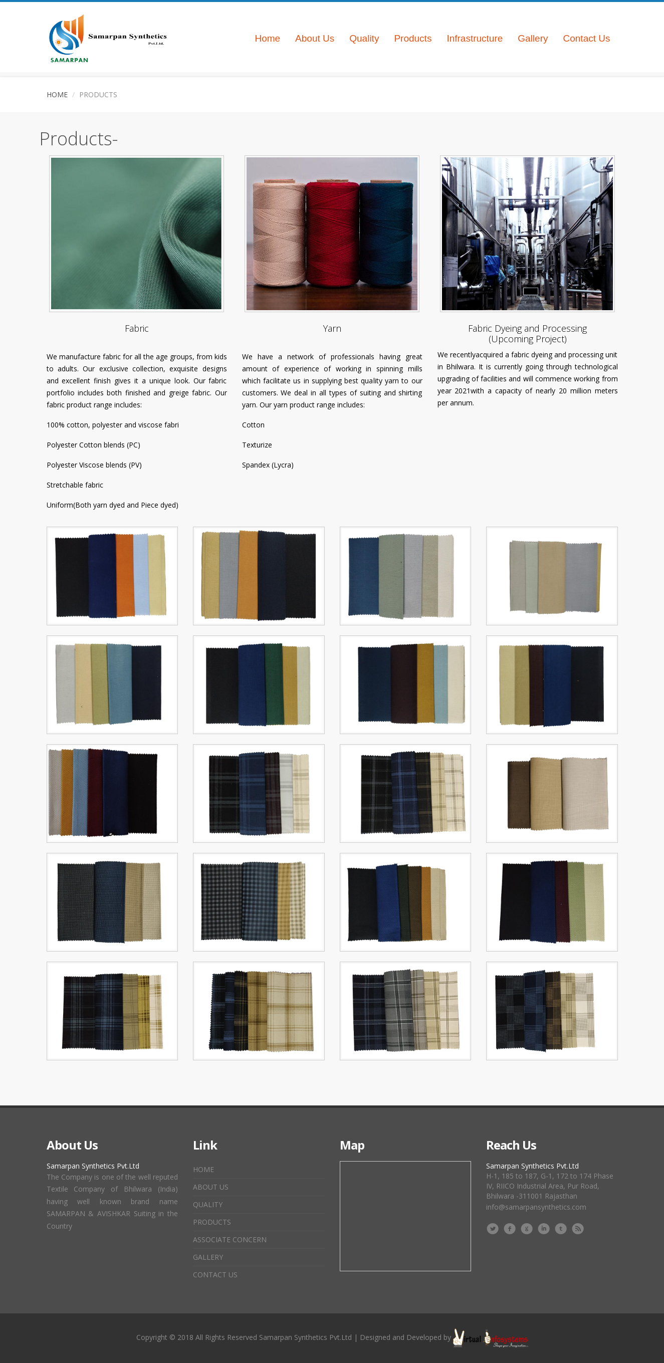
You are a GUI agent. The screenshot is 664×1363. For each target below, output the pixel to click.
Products (412, 38)
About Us (314, 38)
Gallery (533, 38)
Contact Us (586, 38)
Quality (364, 38)
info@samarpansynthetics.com (536, 1207)
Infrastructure (475, 38)
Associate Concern (230, 1239)
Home (267, 38)
